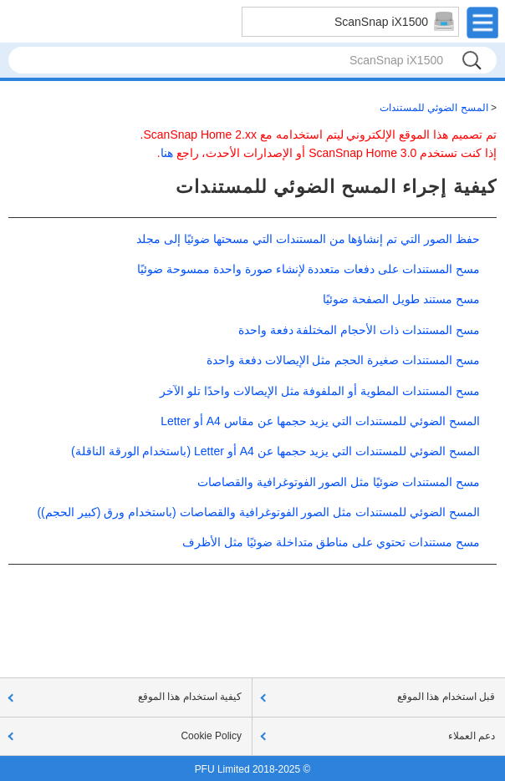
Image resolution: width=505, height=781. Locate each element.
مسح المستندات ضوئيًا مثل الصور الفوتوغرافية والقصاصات (338, 482)
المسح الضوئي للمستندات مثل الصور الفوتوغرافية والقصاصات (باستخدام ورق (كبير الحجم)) (258, 512)
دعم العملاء (471, 736)
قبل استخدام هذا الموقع (446, 696)
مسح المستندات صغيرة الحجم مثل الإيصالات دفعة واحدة (343, 360)
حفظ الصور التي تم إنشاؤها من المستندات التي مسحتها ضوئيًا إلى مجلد (308, 239)
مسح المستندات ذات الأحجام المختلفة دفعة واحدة (359, 330)
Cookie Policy (211, 736)
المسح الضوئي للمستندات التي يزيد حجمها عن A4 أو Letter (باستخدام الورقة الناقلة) (275, 451)
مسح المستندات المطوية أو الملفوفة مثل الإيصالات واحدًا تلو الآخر (320, 391)
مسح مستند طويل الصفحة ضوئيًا (401, 299)
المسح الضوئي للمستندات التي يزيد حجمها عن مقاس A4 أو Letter (320, 421)
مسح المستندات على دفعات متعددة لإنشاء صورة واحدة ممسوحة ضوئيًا (308, 269)
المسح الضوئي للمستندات (434, 108)
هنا (167, 153)
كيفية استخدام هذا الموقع (190, 696)
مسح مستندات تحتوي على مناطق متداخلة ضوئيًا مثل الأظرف (331, 542)
